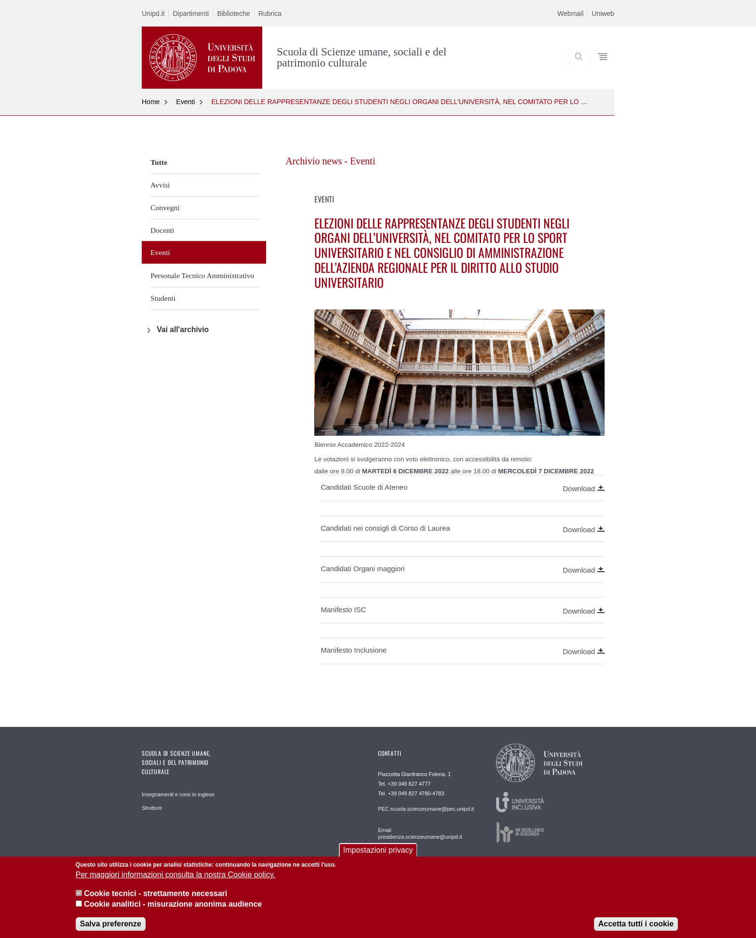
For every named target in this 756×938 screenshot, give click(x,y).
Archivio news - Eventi (330, 161)
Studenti (163, 298)
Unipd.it (153, 13)
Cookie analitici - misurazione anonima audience (173, 911)
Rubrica (270, 13)
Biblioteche (233, 13)
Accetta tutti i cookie (636, 931)
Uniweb (603, 13)
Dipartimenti (191, 13)
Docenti (162, 230)
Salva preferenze (110, 931)
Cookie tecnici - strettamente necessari (155, 900)
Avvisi (160, 185)
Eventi (185, 102)
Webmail (570, 13)
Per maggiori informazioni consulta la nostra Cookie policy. (175, 882)
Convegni (165, 207)
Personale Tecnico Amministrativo (202, 275)
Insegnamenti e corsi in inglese (178, 794)
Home (151, 102)
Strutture (152, 808)
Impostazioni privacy (378, 857)
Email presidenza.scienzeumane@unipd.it (420, 833)
